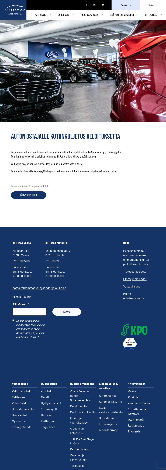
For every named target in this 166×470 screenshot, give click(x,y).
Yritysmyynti (49, 413)
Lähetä (67, 316)
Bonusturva (106, 422)
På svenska (125, 4)
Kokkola (133, 401)
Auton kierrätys (109, 434)
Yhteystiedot (153, 16)
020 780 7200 (21, 265)
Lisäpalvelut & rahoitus (127, 16)
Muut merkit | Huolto (83, 416)
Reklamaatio (136, 429)
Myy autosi (19, 425)
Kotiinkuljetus (108, 428)
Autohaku (47, 395)
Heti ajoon (47, 419)
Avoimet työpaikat (139, 407)
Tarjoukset (48, 431)
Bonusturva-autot (23, 413)
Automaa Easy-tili (110, 405)
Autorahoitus (107, 399)
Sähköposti (20, 308)
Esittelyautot (20, 401)
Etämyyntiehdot (22, 431)
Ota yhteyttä (136, 423)
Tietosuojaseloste (134, 275)
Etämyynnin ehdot (135, 283)
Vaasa (132, 395)
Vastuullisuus (131, 290)
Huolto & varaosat (103, 16)
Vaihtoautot (64, 16)
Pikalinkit (134, 435)
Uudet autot (84, 16)
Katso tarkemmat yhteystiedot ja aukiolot (39, 292)
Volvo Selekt (20, 407)
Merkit (45, 401)
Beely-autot (19, 419)
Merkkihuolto (78, 410)
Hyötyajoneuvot (51, 407)
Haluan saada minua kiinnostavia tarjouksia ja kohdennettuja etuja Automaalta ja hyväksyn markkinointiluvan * (30, 332)
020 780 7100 (53, 265)
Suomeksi (152, 4)
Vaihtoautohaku (22, 395)
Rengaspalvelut (80, 453)
